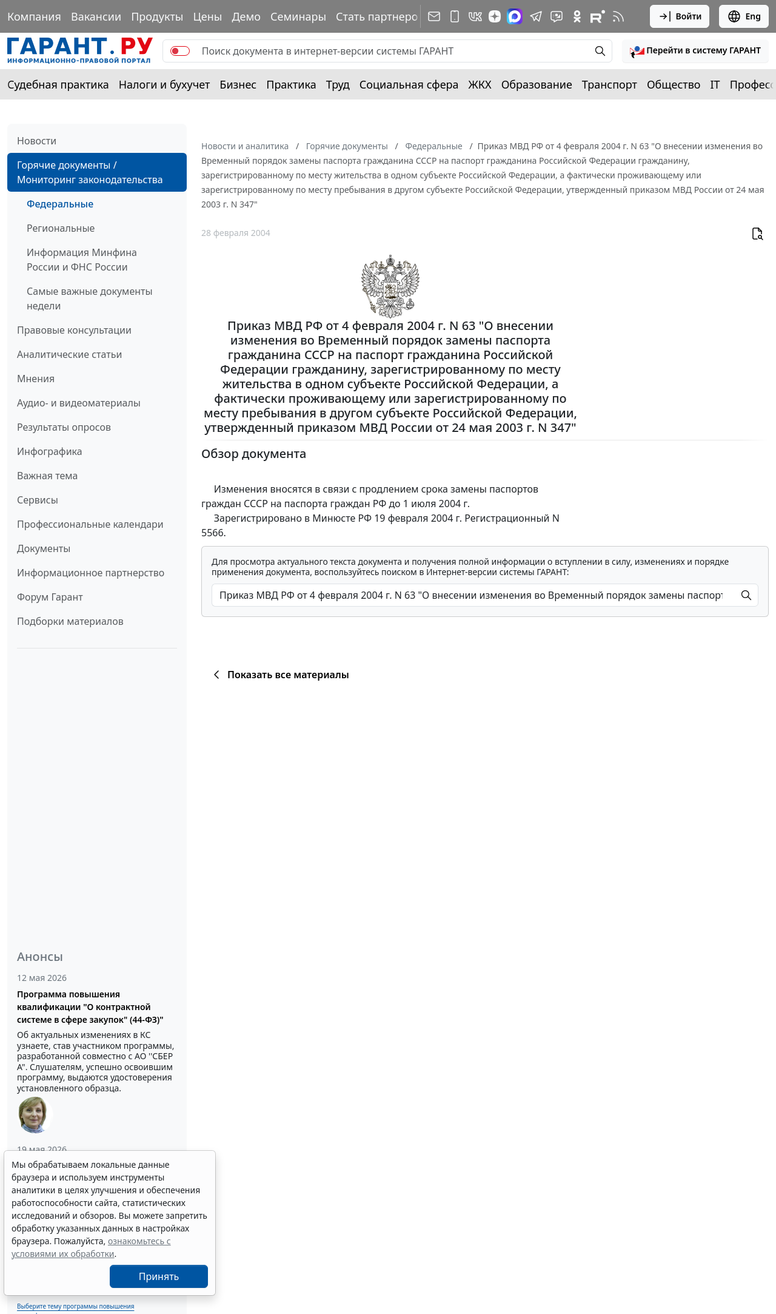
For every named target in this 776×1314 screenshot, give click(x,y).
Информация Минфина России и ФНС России (82, 260)
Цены (207, 16)
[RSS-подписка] (618, 16)
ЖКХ (480, 84)
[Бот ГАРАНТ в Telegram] (556, 16)
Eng (744, 16)
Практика (291, 84)
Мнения (36, 378)
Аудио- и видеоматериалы (79, 402)
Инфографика (49, 451)
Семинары (298, 16)
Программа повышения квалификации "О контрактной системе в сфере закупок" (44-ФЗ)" (90, 1006)
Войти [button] (680, 16)
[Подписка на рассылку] (434, 16)
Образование (536, 84)
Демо (246, 16)
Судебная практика (58, 84)
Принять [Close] (159, 1276)
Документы (43, 548)
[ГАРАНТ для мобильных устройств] (454, 16)
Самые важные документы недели (90, 298)
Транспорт (609, 84)
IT (715, 84)
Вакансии (96, 16)
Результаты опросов (64, 427)
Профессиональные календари (90, 524)
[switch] (180, 51)
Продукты (157, 16)
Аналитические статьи (69, 354)
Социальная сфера (409, 84)
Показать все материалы (279, 674)
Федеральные (60, 204)
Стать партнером (381, 16)
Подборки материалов (70, 621)
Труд (338, 84)
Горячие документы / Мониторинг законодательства (90, 172)
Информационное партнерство (90, 572)
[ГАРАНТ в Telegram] (536, 16)
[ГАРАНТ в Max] (515, 16)
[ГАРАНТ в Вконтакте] (475, 16)
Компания (34, 16)
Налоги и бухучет (164, 84)
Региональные (61, 228)
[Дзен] (495, 16)
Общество (674, 84)
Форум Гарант (50, 597)
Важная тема (47, 475)
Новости (36, 140)
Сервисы (37, 500)
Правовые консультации (74, 330)
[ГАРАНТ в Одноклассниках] (577, 16)
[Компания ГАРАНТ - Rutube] (597, 16)
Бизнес (237, 84)
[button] (695, 50)
